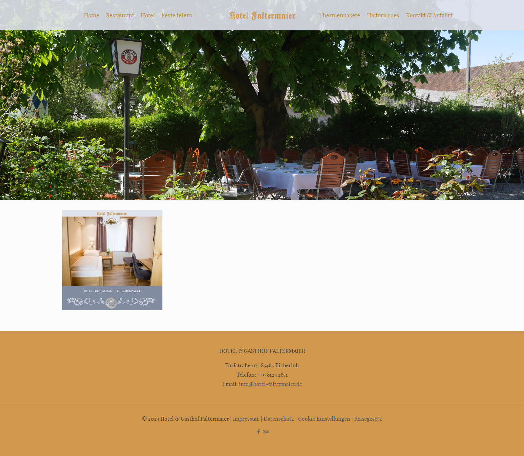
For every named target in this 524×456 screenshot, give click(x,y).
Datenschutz (279, 418)
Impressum (246, 418)
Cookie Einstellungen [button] (324, 418)
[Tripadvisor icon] (265, 431)
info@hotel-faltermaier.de (270, 383)
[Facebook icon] (258, 431)
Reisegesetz (368, 418)
